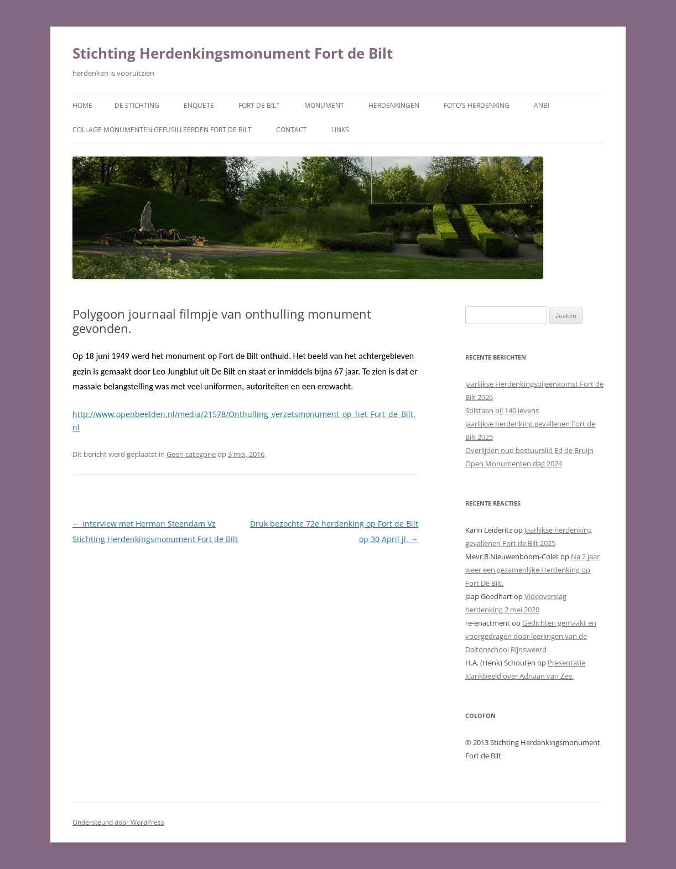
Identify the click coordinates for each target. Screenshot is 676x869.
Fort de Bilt (259, 105)
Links (340, 129)
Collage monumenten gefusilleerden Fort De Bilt (162, 129)
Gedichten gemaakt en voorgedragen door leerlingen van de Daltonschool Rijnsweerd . (530, 636)
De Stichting (137, 105)
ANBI (541, 105)
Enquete (199, 105)
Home (82, 105)
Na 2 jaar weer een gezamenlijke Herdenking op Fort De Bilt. (532, 569)
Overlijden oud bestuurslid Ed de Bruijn (529, 450)
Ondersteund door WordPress (118, 822)
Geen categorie (191, 454)
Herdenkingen (393, 105)
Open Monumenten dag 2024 (513, 464)
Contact (291, 129)
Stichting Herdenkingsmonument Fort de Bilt (232, 53)
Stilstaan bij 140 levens (502, 410)
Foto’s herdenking (476, 105)
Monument (324, 105)
